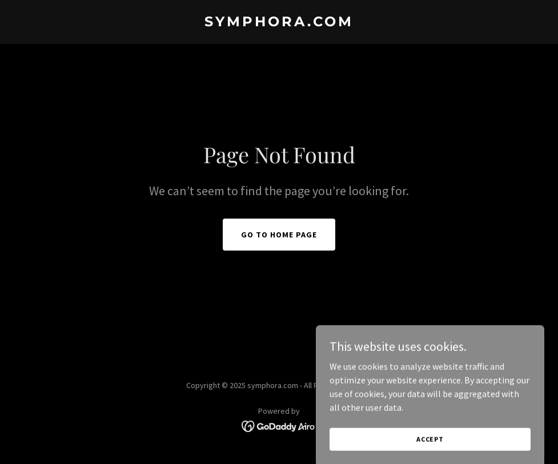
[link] (279, 23)
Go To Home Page (279, 234)
